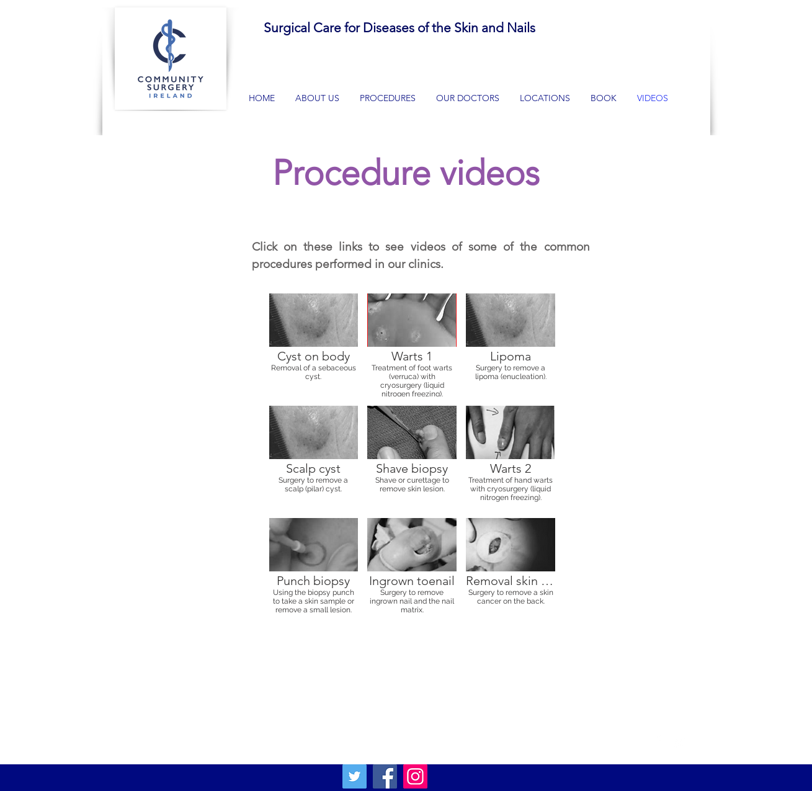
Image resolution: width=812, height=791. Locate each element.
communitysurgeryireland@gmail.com (231, 715)
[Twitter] (354, 776)
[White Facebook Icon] (657, 742)
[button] (388, 98)
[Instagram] (415, 776)
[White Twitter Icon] (681, 742)
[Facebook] (385, 776)
